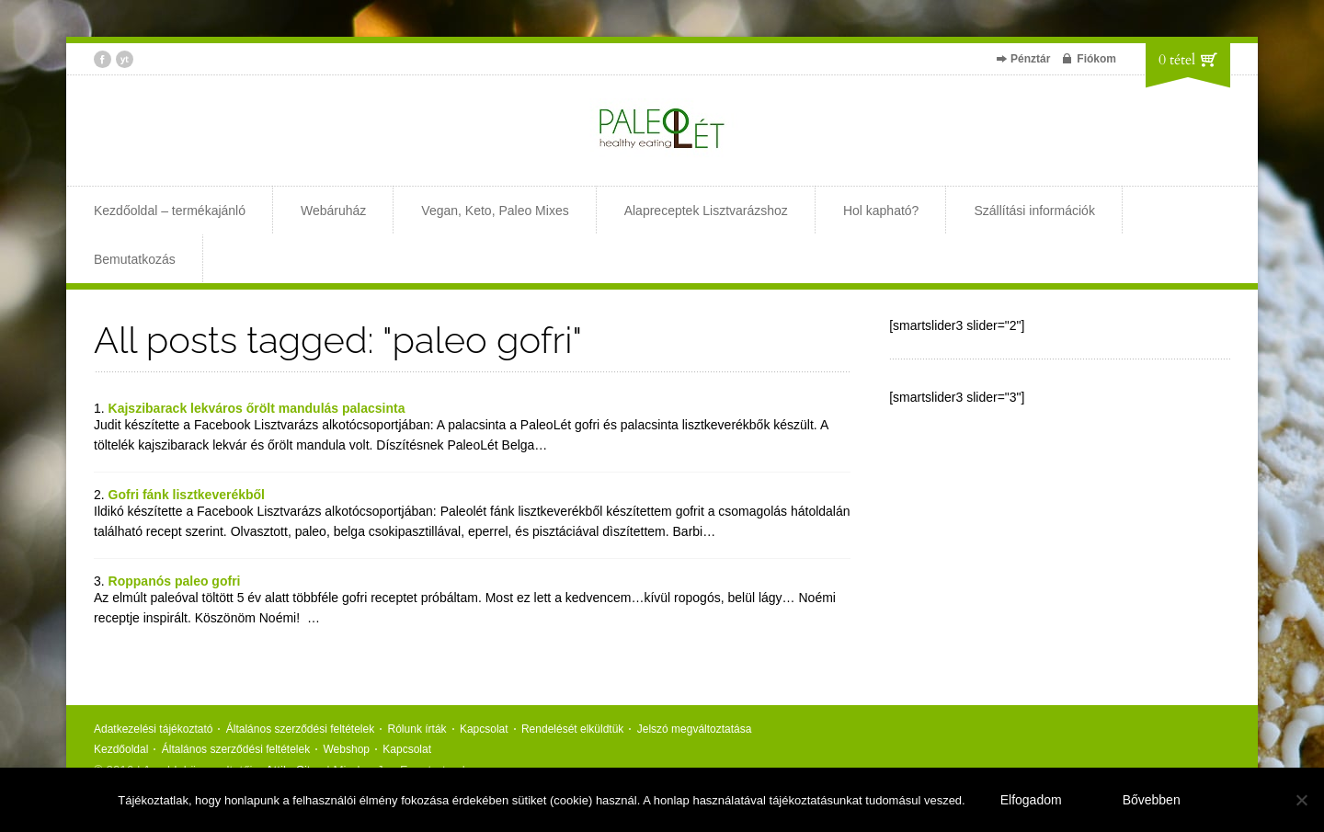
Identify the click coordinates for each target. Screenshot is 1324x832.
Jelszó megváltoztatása (694, 729)
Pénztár (1030, 58)
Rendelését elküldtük (572, 729)
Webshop (347, 749)
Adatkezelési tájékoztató (153, 729)
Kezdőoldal (121, 749)
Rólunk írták (417, 729)
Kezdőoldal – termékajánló (169, 210)
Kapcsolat (484, 729)
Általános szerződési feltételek (300, 729)
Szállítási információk (1034, 210)
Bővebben (1152, 799)
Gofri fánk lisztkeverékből (186, 494)
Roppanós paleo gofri (174, 581)
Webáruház (333, 210)
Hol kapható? (881, 210)
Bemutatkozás (135, 259)
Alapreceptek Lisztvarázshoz (706, 210)
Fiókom (1096, 58)
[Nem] (1301, 800)
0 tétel (1176, 60)
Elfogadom (1031, 799)
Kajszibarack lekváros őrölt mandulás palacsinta (256, 408)
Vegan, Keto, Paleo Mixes (494, 210)
